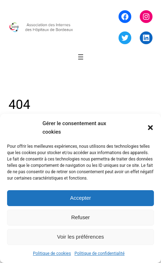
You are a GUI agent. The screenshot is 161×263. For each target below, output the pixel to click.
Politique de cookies (52, 253)
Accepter (80, 198)
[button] (150, 127)
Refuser (80, 217)
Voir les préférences (80, 237)
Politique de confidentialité (99, 253)
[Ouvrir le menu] (80, 57)
